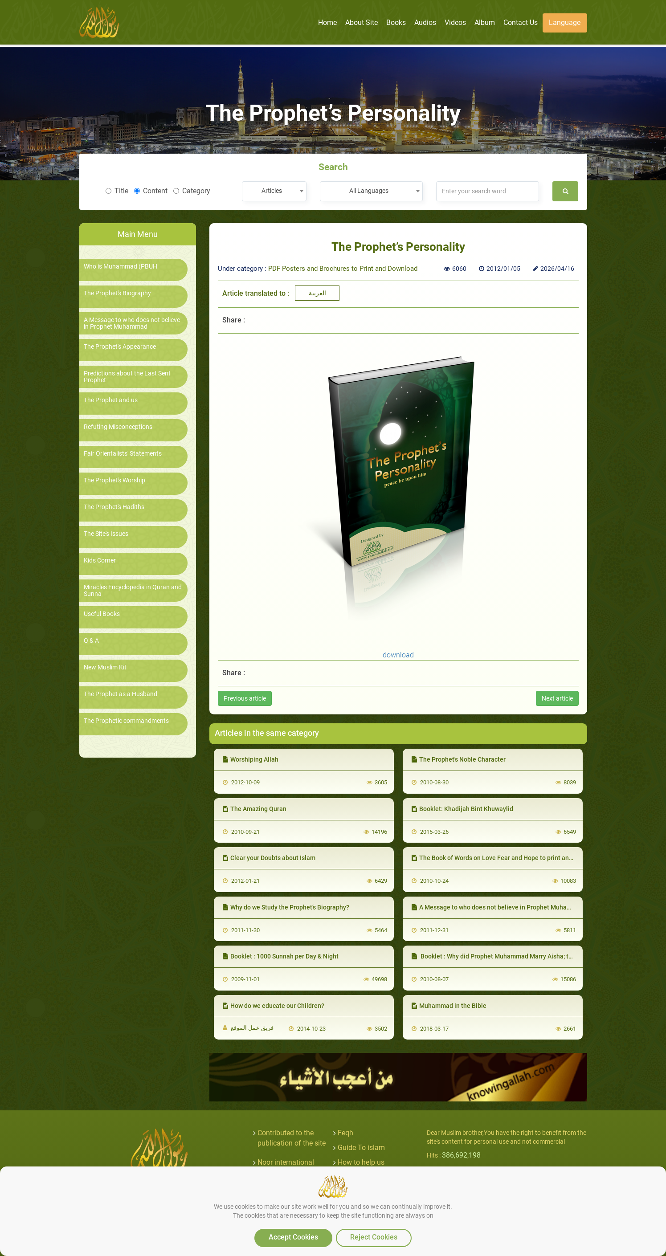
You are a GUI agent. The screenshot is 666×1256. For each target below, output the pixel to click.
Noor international (285, 1162)
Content (151, 191)
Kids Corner (100, 560)
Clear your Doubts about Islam (269, 857)
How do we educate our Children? (273, 1005)
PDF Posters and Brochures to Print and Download (342, 269)
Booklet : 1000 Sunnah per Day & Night (281, 956)
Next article (557, 698)
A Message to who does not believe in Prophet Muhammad (132, 323)
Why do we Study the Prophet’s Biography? (286, 907)
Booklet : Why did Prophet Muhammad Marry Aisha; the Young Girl (509, 956)
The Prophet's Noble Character (459, 759)
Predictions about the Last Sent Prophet (127, 376)
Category (191, 191)
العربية (317, 293)
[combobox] (274, 191)
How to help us (361, 1162)
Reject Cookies (373, 1237)
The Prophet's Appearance (120, 346)
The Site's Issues (106, 533)
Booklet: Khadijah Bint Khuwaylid (462, 808)
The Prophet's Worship (114, 480)
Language (564, 22)
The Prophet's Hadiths (114, 507)
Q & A (91, 640)
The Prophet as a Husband (120, 694)
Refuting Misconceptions (118, 427)
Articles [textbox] (271, 190)
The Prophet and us (111, 400)
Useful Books (102, 614)
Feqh (345, 1133)
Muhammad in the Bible (449, 1005)
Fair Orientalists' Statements (123, 453)
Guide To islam (361, 1147)
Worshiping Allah (250, 759)
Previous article (245, 698)
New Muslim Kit (105, 667)
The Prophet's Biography (117, 293)
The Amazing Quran (254, 808)
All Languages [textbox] (368, 190)
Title (117, 191)
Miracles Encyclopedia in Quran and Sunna (133, 590)
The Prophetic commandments (126, 721)
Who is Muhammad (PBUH (120, 266)
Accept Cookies (293, 1237)
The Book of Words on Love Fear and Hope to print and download (506, 857)
